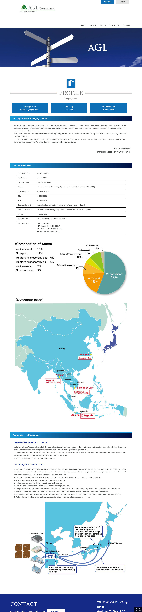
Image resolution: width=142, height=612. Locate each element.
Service (93, 11)
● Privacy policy (16, 609)
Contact (126, 11)
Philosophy (114, 11)
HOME (83, 11)
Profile (103, 11)
